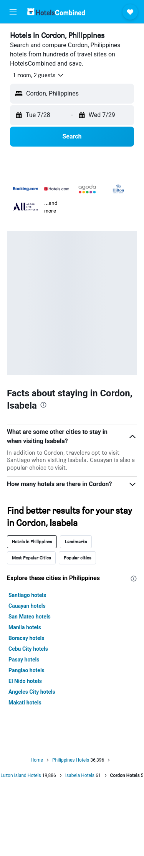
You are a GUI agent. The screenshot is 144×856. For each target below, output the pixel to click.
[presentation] (43, 404)
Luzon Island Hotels (20, 775)
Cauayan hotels (27, 606)
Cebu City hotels (28, 649)
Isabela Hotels (79, 775)
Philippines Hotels (70, 760)
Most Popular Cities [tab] (31, 558)
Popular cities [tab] (77, 558)
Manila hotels (24, 627)
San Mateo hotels (29, 617)
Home (37, 760)
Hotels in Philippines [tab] (32, 541)
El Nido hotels (25, 681)
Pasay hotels (24, 659)
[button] (13, 11)
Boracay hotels (26, 638)
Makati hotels (24, 702)
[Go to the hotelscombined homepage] (56, 11)
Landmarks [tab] (76, 541)
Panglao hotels (26, 670)
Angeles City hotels (31, 692)
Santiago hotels (27, 595)
